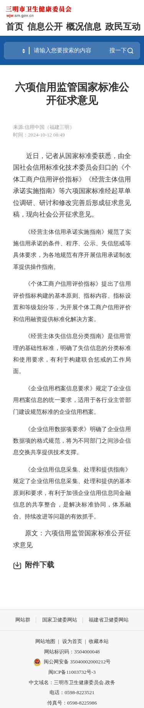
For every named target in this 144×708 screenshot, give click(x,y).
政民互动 (123, 27)
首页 (14, 27)
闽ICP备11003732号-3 (72, 672)
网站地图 (45, 641)
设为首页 (72, 641)
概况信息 (83, 27)
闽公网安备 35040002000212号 (77, 662)
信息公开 (45, 27)
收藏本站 (99, 641)
